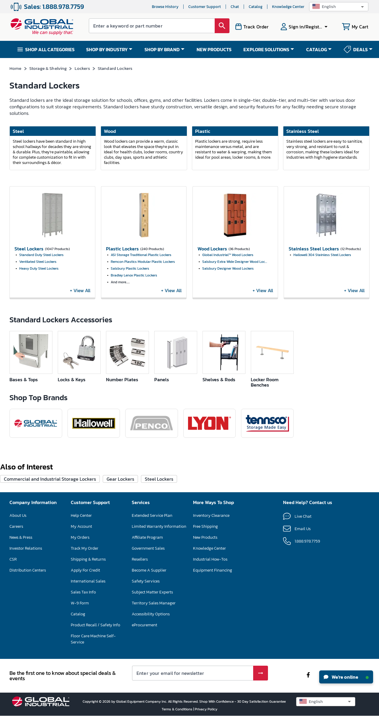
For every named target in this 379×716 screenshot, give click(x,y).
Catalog (255, 6)
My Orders (80, 537)
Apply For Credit (85, 570)
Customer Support (204, 6)
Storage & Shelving (48, 68)
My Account (81, 526)
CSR (13, 559)
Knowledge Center (288, 6)
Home (15, 68)
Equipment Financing (212, 570)
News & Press (20, 537)
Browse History (165, 6)
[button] (338, 6)
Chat (235, 6)
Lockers (82, 68)
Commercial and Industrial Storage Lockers (50, 478)
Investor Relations (25, 548)
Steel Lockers (159, 478)
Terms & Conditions (177, 709)
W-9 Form (80, 603)
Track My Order (84, 548)
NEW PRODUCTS (214, 49)
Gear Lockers (120, 478)
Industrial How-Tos (210, 559)
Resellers (140, 559)
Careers (16, 526)
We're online (346, 676)
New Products (205, 537)
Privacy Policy (206, 709)
